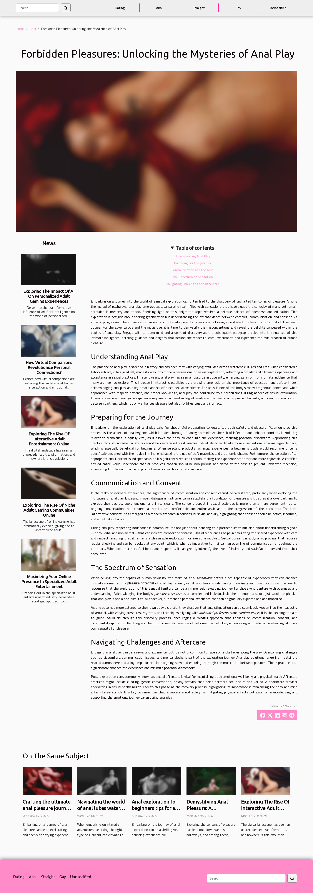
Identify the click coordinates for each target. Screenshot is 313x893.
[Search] (37, 7)
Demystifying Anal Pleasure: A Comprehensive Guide (211, 808)
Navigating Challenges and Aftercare (192, 283)
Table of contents (195, 248)
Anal (159, 7)
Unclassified (277, 7)
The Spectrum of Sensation (192, 276)
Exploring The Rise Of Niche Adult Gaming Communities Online (49, 510)
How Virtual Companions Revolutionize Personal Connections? (49, 367)
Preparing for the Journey (192, 263)
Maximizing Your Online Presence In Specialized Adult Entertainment (49, 581)
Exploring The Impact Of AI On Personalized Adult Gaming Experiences (49, 296)
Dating (120, 7)
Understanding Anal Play (192, 256)
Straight (199, 7)
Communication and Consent (192, 270)
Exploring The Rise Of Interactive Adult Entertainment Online (48, 439)
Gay (238, 7)
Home (20, 28)
